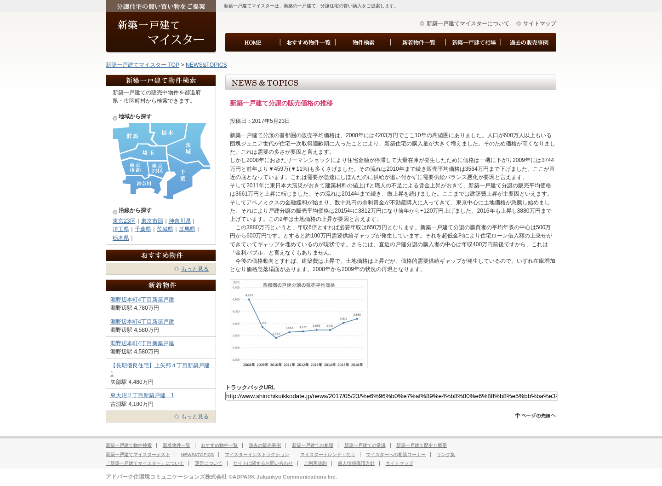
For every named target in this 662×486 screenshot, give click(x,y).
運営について (209, 463)
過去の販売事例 (265, 445)
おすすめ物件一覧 (219, 445)
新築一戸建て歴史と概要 (421, 445)
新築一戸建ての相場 (312, 445)
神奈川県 (180, 221)
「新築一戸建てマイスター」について (145, 463)
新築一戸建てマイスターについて (468, 23)
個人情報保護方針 (356, 463)
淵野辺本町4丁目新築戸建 (142, 299)
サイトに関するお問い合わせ (263, 463)
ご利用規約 (315, 463)
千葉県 (143, 229)
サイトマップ (539, 23)
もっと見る (195, 269)
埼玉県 (121, 229)
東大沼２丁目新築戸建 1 (142, 395)
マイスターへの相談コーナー (396, 454)
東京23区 (124, 221)
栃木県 (121, 238)
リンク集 (446, 454)
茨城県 (165, 229)
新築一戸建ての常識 (365, 445)
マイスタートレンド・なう (327, 454)
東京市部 (152, 221)
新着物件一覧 (176, 445)
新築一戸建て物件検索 (129, 445)
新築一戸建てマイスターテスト (138, 454)
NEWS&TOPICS (206, 65)
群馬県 (187, 229)
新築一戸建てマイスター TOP (142, 65)
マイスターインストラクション (257, 454)
